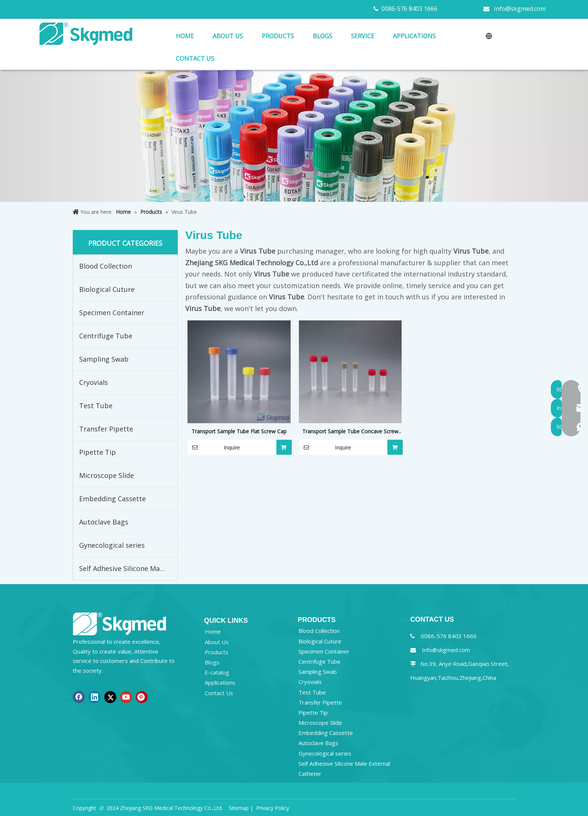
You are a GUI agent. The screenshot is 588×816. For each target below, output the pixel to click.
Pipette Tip (97, 452)
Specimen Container (111, 312)
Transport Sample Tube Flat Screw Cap (239, 431)
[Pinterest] (142, 697)
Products (216, 652)
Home (213, 631)
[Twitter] (110, 697)
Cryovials (93, 382)
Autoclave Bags (103, 521)
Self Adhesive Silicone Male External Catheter (128, 568)
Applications (220, 682)
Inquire (214, 447)
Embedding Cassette (112, 498)
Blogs (212, 662)
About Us (217, 642)
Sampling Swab (104, 359)
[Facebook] (79, 697)
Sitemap (239, 807)
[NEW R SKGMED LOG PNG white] (119, 623)
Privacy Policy (272, 807)
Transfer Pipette (106, 428)
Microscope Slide (106, 475)
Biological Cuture (107, 289)
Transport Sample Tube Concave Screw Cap (350, 432)
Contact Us (219, 693)
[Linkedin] (94, 697)
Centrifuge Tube (105, 335)
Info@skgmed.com (520, 9)
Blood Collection (105, 265)
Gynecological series (112, 545)
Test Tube (95, 405)
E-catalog (217, 672)
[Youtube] (126, 697)
